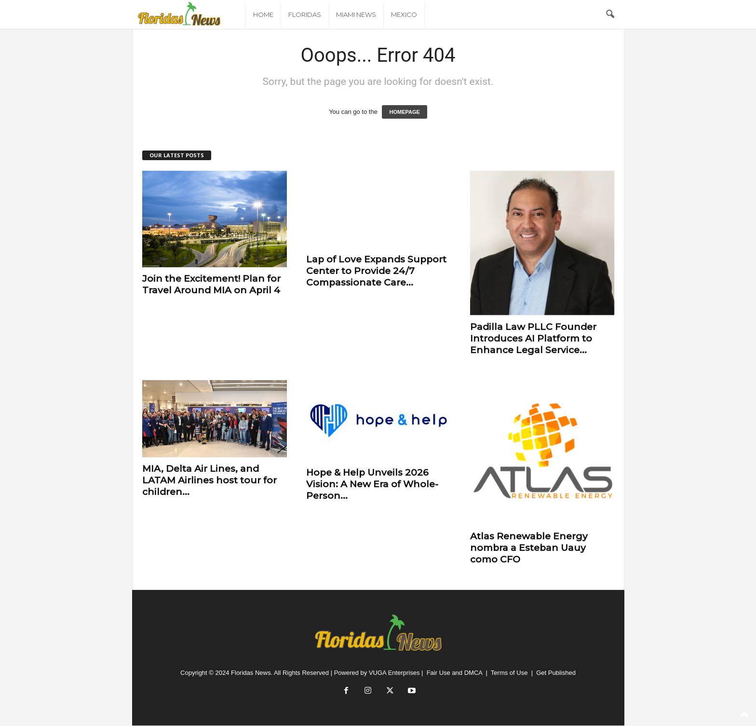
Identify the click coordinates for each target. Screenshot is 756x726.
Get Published (556, 672)
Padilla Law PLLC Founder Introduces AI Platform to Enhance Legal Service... (533, 338)
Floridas (304, 14)
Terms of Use (509, 672)
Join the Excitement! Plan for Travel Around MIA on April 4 (211, 284)
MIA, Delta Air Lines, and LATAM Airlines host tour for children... (209, 480)
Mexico (404, 14)
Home (263, 14)
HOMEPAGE (404, 112)
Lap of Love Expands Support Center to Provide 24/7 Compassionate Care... (376, 271)
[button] (610, 14)
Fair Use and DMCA (455, 672)
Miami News (356, 14)
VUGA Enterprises (394, 672)
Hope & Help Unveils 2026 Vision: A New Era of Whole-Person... (372, 484)
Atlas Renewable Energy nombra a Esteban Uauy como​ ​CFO (529, 548)
